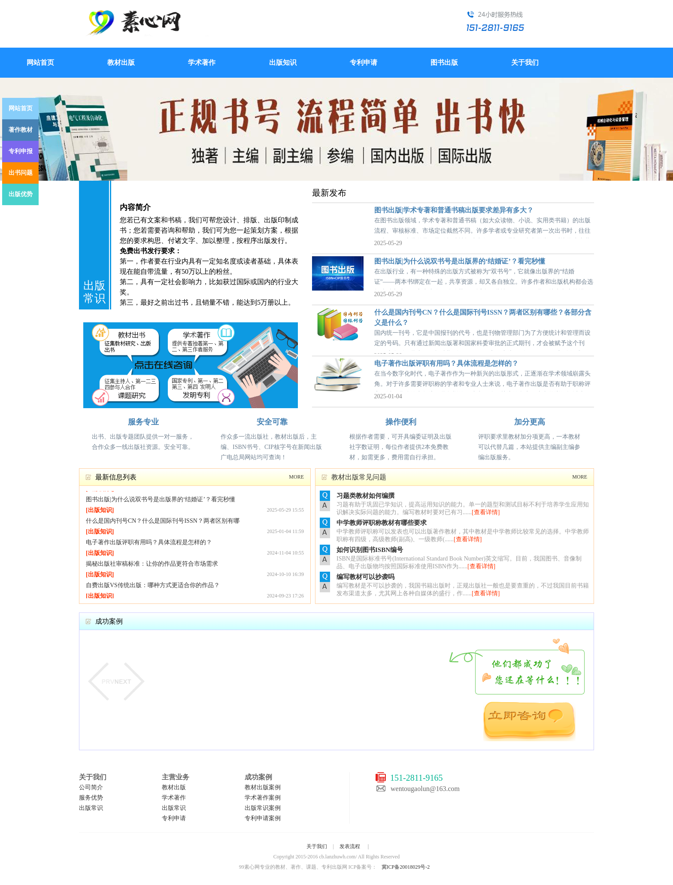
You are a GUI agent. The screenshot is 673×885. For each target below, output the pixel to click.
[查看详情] (486, 512)
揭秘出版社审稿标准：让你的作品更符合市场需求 (152, 565)
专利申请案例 (263, 818)
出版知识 (283, 62)
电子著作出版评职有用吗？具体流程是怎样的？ (446, 363)
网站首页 (40, 62)
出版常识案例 (263, 808)
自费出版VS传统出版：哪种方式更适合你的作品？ (153, 586)
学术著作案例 (263, 797)
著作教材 (21, 130)
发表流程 (350, 846)
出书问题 (21, 173)
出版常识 (91, 808)
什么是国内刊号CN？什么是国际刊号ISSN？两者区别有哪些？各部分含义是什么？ (162, 523)
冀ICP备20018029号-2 (406, 867)
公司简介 (91, 787)
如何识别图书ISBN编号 (369, 549)
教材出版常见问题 (358, 477)
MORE (296, 477)
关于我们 (525, 62)
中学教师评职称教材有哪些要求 (381, 522)
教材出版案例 (263, 787)
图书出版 (444, 62)
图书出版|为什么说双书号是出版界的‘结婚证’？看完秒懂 (459, 261)
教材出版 (121, 62)
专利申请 (363, 62)
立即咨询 (529, 721)
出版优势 (21, 194)
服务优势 (91, 797)
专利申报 (21, 151)
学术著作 (201, 62)
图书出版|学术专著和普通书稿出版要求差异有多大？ (454, 210)
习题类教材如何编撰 (365, 495)
